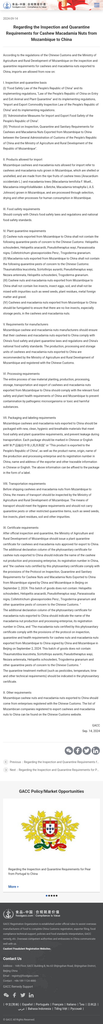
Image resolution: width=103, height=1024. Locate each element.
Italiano (71, 1004)
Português (42, 1004)
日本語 (92, 1004)
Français (57, 1004)
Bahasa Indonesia (39, 1008)
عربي (21, 1008)
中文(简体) (12, 1004)
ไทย (81, 1004)
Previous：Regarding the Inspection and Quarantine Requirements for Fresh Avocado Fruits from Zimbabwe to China (55, 762)
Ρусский (76, 1008)
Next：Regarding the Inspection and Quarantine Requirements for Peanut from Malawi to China (55, 770)
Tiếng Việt (60, 1008)
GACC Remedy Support (18, 986)
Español (27, 1004)
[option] (51, 845)
